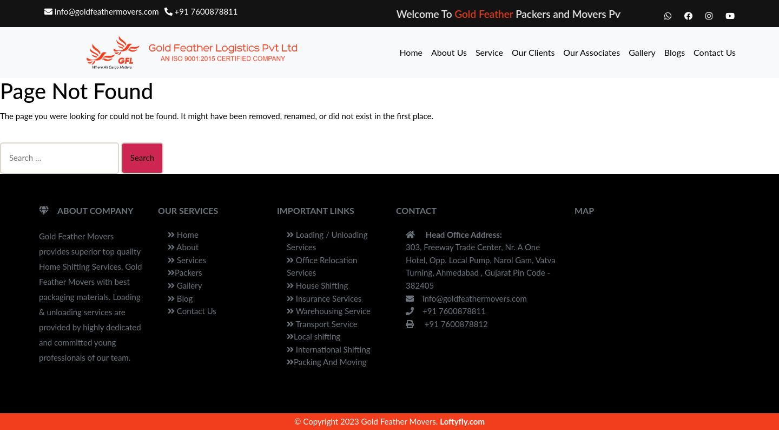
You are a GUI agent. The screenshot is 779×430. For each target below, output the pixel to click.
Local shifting (313, 336)
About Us (449, 52)
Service (489, 52)
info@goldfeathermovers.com (101, 11)
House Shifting (317, 285)
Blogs (674, 52)
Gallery (642, 52)
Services (187, 260)
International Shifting (329, 349)
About (183, 247)
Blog (180, 298)
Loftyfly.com (462, 421)
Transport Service (322, 324)
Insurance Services (324, 298)
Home (410, 52)
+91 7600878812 (447, 324)
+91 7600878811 (201, 11)
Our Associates (591, 52)
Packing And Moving (326, 362)
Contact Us (715, 52)
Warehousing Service (329, 311)
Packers (185, 272)
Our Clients (533, 52)
